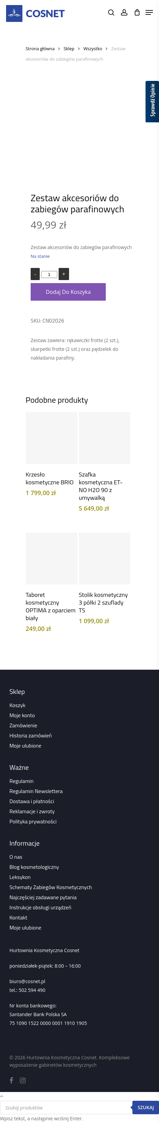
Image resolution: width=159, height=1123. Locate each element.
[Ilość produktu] (49, 274)
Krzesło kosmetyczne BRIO (49, 478)
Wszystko (93, 48)
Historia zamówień (30, 735)
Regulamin (21, 781)
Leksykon (20, 877)
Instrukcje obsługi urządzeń (40, 907)
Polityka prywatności (33, 821)
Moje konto (22, 715)
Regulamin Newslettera (36, 791)
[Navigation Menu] (149, 12)
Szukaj (145, 1107)
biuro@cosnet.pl (27, 981)
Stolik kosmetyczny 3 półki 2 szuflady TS (103, 602)
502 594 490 (32, 990)
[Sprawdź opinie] (152, 103)
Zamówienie (23, 725)
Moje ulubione (25, 745)
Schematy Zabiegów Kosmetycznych (50, 887)
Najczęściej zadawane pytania (43, 897)
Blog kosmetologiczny (34, 867)
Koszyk (17, 705)
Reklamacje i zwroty (32, 811)
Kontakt (18, 917)
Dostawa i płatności (31, 801)
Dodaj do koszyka (68, 292)
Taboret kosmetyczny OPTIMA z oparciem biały (50, 606)
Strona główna (40, 48)
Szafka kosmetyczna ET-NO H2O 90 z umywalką (101, 486)
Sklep (69, 48)
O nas (15, 856)
